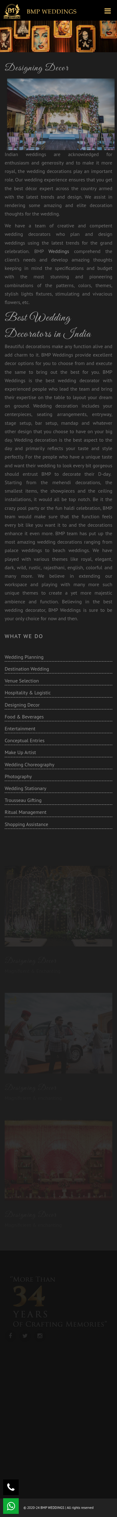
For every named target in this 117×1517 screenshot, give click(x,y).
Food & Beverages (24, 716)
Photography (18, 776)
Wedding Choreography (29, 764)
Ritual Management (25, 812)
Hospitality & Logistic (28, 692)
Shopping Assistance (26, 824)
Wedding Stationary (25, 788)
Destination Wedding (27, 669)
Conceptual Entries (25, 740)
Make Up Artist (20, 752)
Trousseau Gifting (23, 800)
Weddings (61, 251)
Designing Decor (22, 705)
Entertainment (20, 728)
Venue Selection (22, 680)
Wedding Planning (24, 657)
